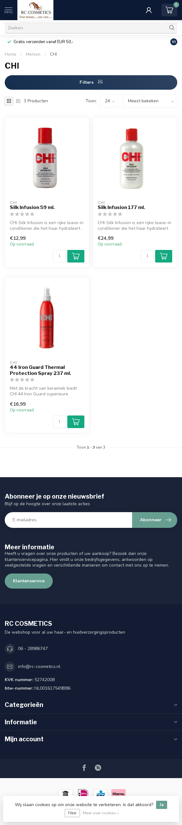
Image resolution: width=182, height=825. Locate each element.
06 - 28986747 (33, 649)
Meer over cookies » (101, 813)
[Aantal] (59, 256)
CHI (53, 54)
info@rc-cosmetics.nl (39, 667)
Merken (33, 54)
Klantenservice (29, 581)
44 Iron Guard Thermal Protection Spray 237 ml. (40, 370)
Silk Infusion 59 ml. (32, 207)
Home (10, 54)
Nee (72, 813)
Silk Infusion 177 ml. (121, 207)
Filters (91, 82)
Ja (162, 805)
